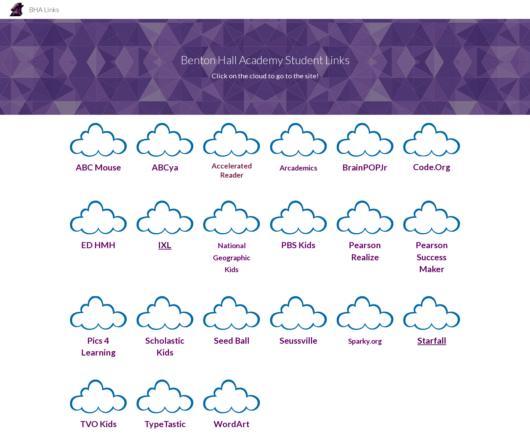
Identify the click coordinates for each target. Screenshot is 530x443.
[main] (265, 67)
